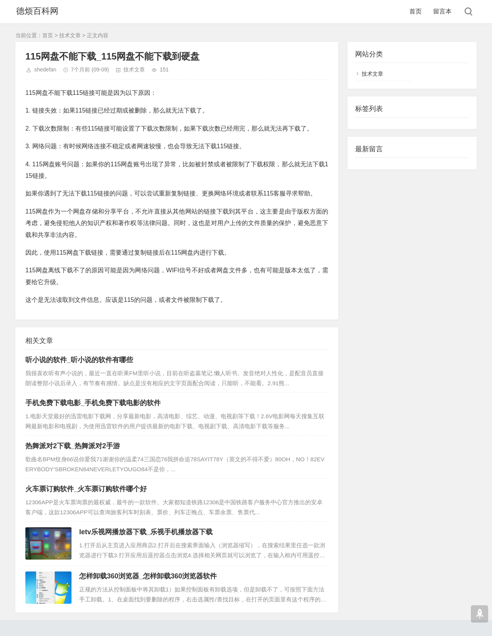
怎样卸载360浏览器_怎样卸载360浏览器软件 (148, 576)
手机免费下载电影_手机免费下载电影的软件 (93, 403)
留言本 (442, 11)
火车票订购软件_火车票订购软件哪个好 (86, 489)
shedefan (45, 69)
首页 (415, 11)
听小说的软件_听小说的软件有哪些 (79, 360)
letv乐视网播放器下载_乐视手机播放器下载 (146, 532)
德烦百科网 (36, 11)
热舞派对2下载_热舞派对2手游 (72, 446)
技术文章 (70, 35)
